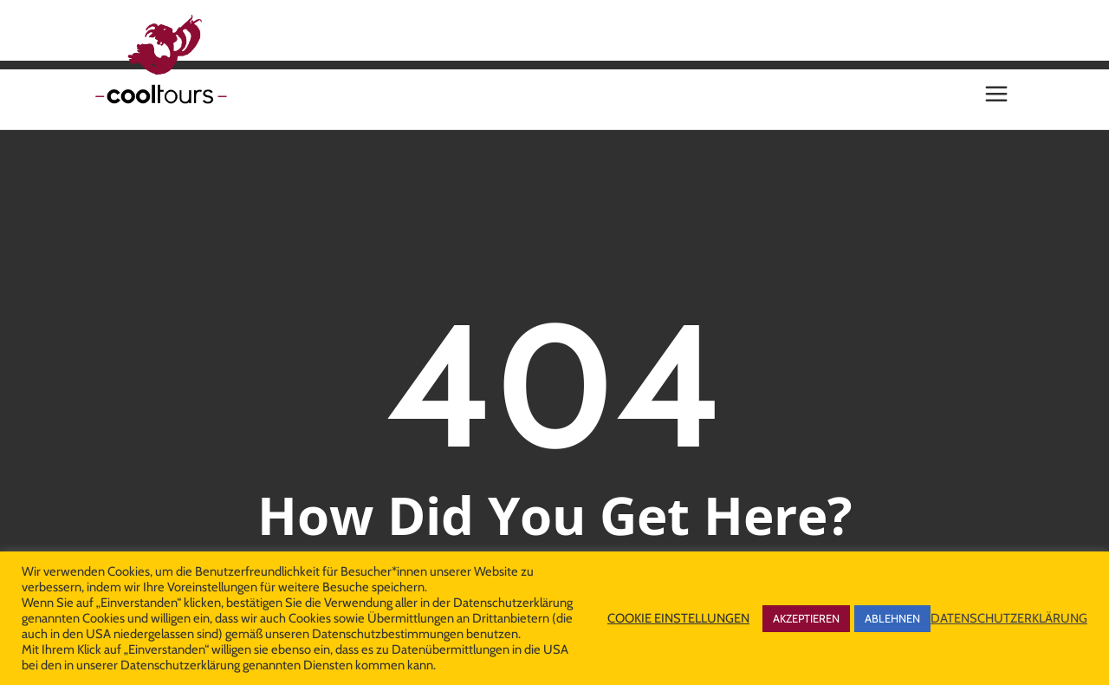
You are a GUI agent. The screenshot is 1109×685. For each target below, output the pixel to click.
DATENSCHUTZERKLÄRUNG (1009, 618)
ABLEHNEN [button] (892, 618)
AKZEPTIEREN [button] (806, 618)
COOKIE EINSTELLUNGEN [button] (678, 618)
